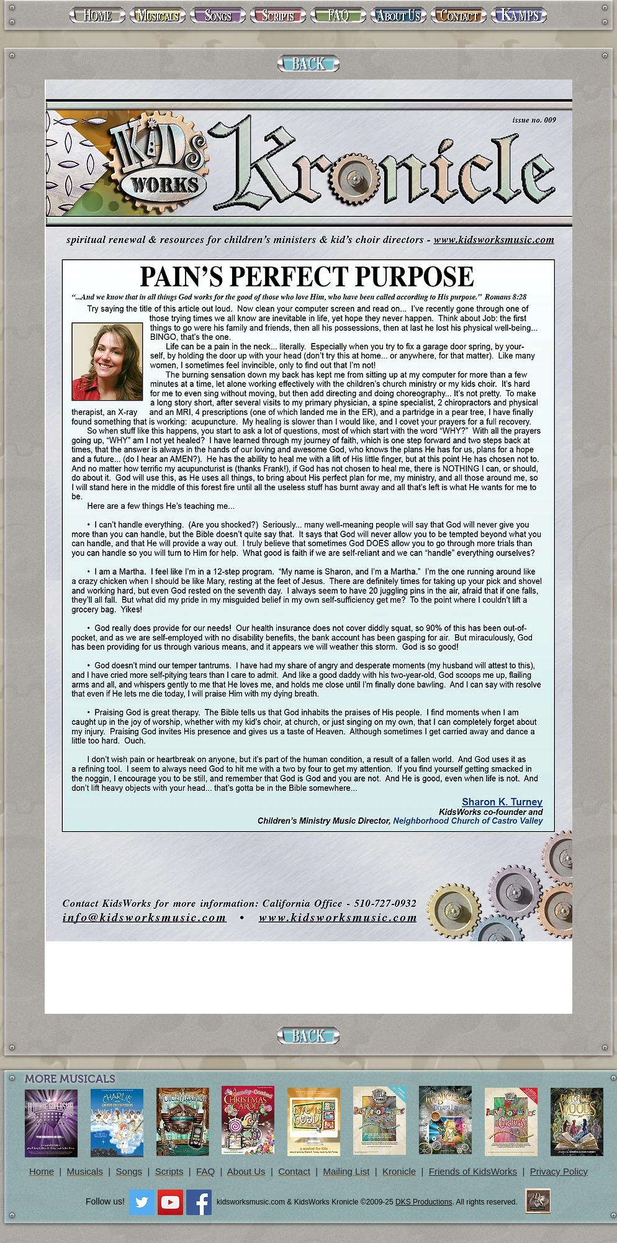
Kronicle (399, 1171)
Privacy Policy (559, 1171)
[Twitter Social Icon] (142, 1202)
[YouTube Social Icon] (170, 1202)
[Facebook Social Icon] (199, 1202)
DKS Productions (423, 1202)
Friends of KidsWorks (473, 1171)
